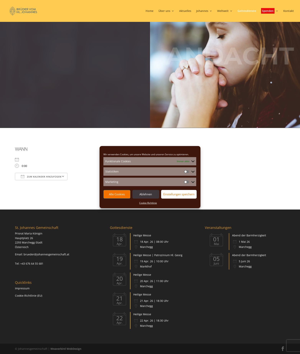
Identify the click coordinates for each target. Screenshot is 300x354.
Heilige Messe (142, 235)
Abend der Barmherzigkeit (249, 235)
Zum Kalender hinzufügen (41, 176)
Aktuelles (185, 11)
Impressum (22, 288)
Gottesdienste (246, 11)
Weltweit (223, 11)
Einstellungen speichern (179, 194)
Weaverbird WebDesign (65, 349)
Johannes (202, 11)
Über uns (164, 11)
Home (149, 11)
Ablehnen (145, 194)
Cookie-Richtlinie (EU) (28, 295)
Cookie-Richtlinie (148, 203)
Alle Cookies (117, 194)
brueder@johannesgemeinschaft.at (46, 254)
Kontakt (288, 11)
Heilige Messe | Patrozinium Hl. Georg (157, 255)
